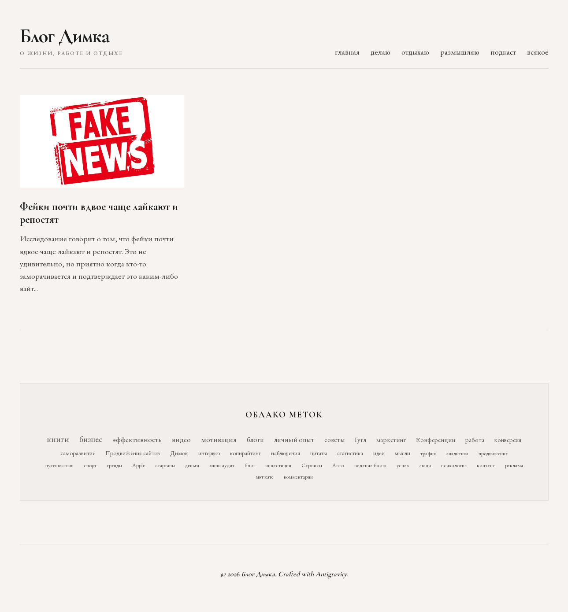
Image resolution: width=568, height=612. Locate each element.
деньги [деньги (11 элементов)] (192, 465)
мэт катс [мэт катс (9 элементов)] (265, 476)
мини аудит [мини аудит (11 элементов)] (221, 465)
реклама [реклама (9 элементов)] (514, 465)
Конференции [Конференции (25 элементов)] (435, 439)
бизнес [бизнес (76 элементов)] (90, 439)
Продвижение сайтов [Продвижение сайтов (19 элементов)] (132, 453)
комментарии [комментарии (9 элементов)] (298, 476)
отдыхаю (415, 52)
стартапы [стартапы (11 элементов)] (165, 465)
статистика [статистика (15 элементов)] (350, 453)
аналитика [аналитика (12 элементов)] (457, 453)
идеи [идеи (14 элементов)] (379, 453)
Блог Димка (64, 36)
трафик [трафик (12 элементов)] (428, 453)
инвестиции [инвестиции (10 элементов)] (278, 465)
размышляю (459, 52)
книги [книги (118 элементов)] (58, 439)
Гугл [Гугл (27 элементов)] (360, 439)
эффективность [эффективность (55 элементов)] (137, 439)
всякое (538, 52)
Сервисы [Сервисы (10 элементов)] (311, 465)
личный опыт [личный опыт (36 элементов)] (294, 439)
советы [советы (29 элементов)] (334, 439)
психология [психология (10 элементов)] (454, 465)
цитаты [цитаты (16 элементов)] (318, 453)
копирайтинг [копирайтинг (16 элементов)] (245, 453)
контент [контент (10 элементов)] (486, 465)
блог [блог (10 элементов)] (250, 465)
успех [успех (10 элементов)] (403, 465)
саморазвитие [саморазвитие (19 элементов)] (77, 453)
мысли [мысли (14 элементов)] (402, 453)
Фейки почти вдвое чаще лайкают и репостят (99, 213)
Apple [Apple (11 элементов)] (138, 465)
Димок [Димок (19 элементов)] (179, 453)
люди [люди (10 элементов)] (425, 465)
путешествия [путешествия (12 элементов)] (59, 465)
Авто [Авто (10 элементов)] (338, 465)
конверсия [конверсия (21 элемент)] (507, 439)
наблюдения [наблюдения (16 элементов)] (285, 453)
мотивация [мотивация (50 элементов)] (219, 439)
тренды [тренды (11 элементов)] (114, 465)
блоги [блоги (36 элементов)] (255, 439)
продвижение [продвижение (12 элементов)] (493, 453)
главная (347, 52)
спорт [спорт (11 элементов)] (90, 465)
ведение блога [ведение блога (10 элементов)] (370, 465)
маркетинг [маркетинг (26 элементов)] (391, 439)
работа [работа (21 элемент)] (474, 439)
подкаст (503, 52)
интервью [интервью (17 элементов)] (209, 453)
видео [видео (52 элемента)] (181, 439)
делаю (380, 52)
